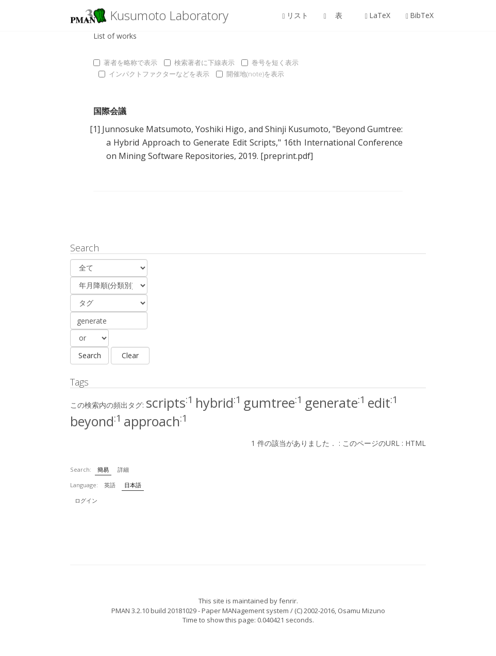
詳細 (123, 469)
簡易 (103, 469)
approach (156, 421)
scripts (169, 402)
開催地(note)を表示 (250, 73)
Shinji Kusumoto (296, 129)
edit (383, 402)
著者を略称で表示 (125, 62)
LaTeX (377, 15)
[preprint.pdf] (286, 156)
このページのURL (371, 443)
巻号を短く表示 (270, 62)
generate (335, 402)
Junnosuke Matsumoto (146, 129)
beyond (96, 421)
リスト (295, 15)
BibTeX (420, 15)
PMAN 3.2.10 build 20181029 (153, 610)
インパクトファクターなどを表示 (153, 73)
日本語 (132, 485)
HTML (415, 443)
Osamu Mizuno (361, 610)
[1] (95, 129)
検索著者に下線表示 (199, 62)
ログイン (86, 500)
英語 (109, 485)
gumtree (273, 402)
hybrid (218, 402)
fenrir (287, 600)
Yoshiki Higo (219, 129)
